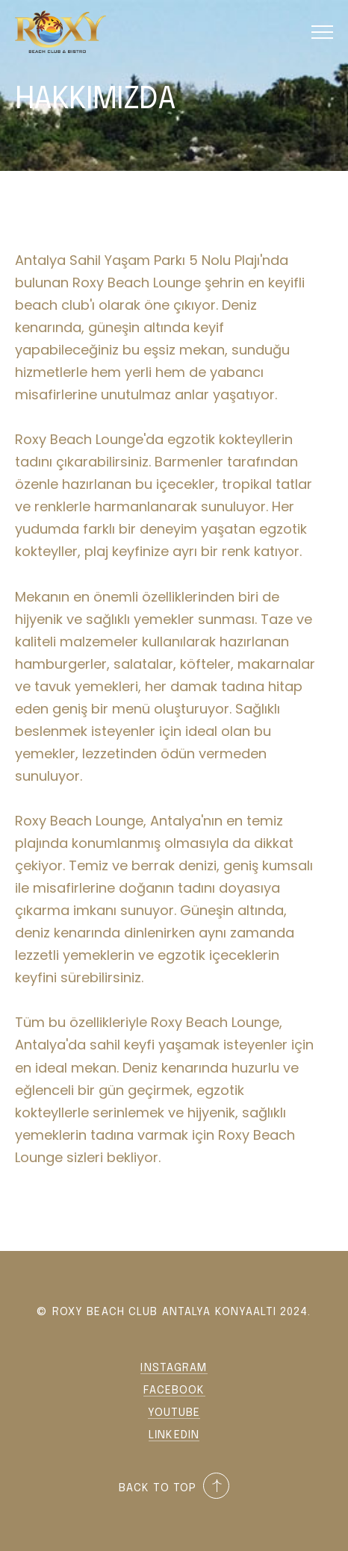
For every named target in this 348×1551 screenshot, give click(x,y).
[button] (322, 31)
